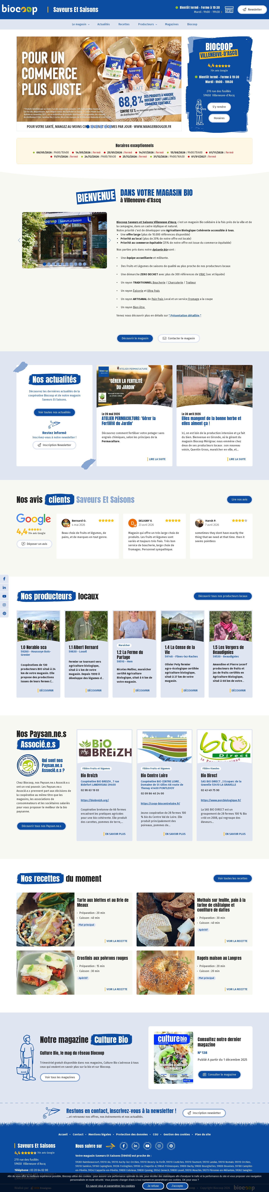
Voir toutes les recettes (232, 878)
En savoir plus (115, 834)
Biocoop (192, 24)
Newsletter (252, 9)
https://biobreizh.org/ (95, 800)
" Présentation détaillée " (185, 315)
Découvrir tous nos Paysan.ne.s (41, 826)
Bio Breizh (89, 775)
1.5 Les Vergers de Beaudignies (230, 650)
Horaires (219, 118)
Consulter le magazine (219, 1075)
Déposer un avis (34, 544)
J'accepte (177, 1185)
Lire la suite (158, 459)
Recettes (124, 24)
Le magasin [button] (79, 24)
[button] (19, 83)
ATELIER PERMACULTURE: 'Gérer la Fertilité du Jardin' (129, 421)
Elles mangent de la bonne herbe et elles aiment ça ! (211, 421)
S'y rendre (219, 106)
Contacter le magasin (179, 338)
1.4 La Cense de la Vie (182, 650)
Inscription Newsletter (54, 445)
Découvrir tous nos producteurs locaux (222, 596)
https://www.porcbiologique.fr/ (221, 800)
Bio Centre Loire (154, 775)
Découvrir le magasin (135, 338)
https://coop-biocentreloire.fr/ (160, 803)
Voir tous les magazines (60, 1077)
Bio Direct (209, 775)
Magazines (172, 24)
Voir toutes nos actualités (54, 412)
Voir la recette (117, 941)
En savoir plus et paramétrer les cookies (110, 1185)
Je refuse (153, 1185)
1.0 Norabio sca (33, 647)
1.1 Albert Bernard (83, 647)
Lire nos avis (239, 499)
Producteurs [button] (146, 24)
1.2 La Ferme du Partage (134, 655)
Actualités (103, 24)
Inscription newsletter (204, 1113)
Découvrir (47, 690)
